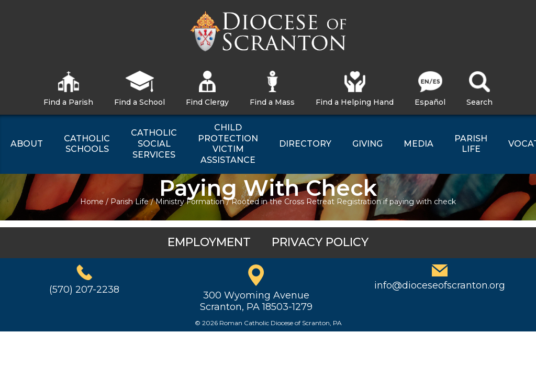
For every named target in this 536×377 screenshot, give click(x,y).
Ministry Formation (190, 201)
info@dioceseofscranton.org (439, 285)
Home (92, 201)
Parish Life (129, 201)
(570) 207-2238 (84, 289)
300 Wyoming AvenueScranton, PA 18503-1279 (256, 301)
